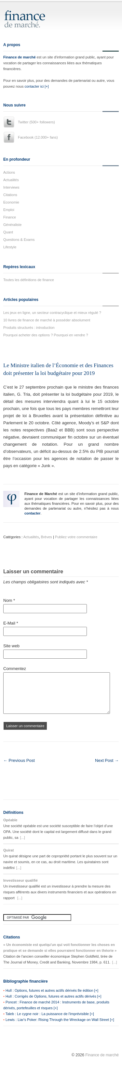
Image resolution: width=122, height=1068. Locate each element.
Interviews (11, 187)
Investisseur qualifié (20, 880)
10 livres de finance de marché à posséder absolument (46, 320)
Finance (9, 217)
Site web (11, 645)
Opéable (10, 820)
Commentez (14, 668)
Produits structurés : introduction (29, 327)
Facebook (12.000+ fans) (38, 137)
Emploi (8, 210)
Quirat (8, 850)
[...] (22, 837)
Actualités (11, 180)
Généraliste (12, 225)
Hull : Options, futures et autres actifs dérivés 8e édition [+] (52, 990)
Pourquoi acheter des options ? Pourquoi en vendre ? (45, 335)
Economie (11, 202)
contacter (32, 513)
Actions (9, 172)
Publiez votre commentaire (76, 537)
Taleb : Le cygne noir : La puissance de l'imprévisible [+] (50, 1014)
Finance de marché (19, 57)
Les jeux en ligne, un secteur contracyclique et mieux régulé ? (52, 313)
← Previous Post (19, 760)
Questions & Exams (19, 240)
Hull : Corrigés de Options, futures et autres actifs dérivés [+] (53, 996)
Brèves (46, 537)
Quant (8, 232)
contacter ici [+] (36, 86)
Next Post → (107, 760)
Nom (9, 600)
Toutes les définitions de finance (28, 280)
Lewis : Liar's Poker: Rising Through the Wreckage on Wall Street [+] (60, 1020)
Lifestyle (9, 247)
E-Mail (10, 623)
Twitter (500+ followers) (36, 122)
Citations (10, 195)
